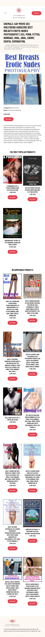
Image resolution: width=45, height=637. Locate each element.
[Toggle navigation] (6, 13)
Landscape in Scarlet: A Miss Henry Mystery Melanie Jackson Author (32, 531)
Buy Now (8, 119)
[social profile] (25, 2)
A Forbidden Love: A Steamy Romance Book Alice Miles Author (12, 188)
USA (21, 4)
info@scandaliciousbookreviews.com (32, 4)
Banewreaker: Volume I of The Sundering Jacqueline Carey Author (12, 242)
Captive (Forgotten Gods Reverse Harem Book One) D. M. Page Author (32, 190)
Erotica (17, 108)
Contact (36, 13)
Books (12, 108)
